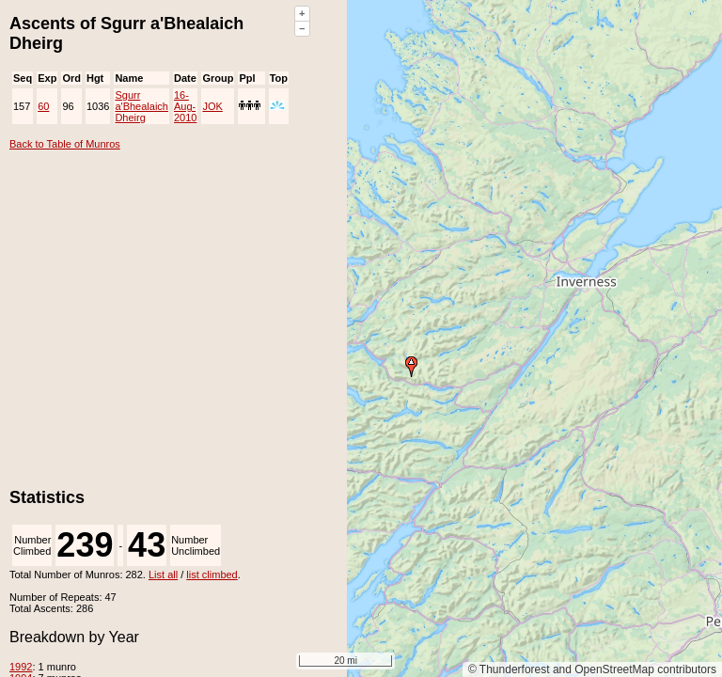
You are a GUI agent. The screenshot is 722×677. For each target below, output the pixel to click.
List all (163, 574)
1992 (20, 666)
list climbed (211, 574)
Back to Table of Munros (64, 144)
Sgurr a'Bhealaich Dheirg (141, 106)
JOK (212, 106)
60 (43, 106)
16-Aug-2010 (185, 106)
